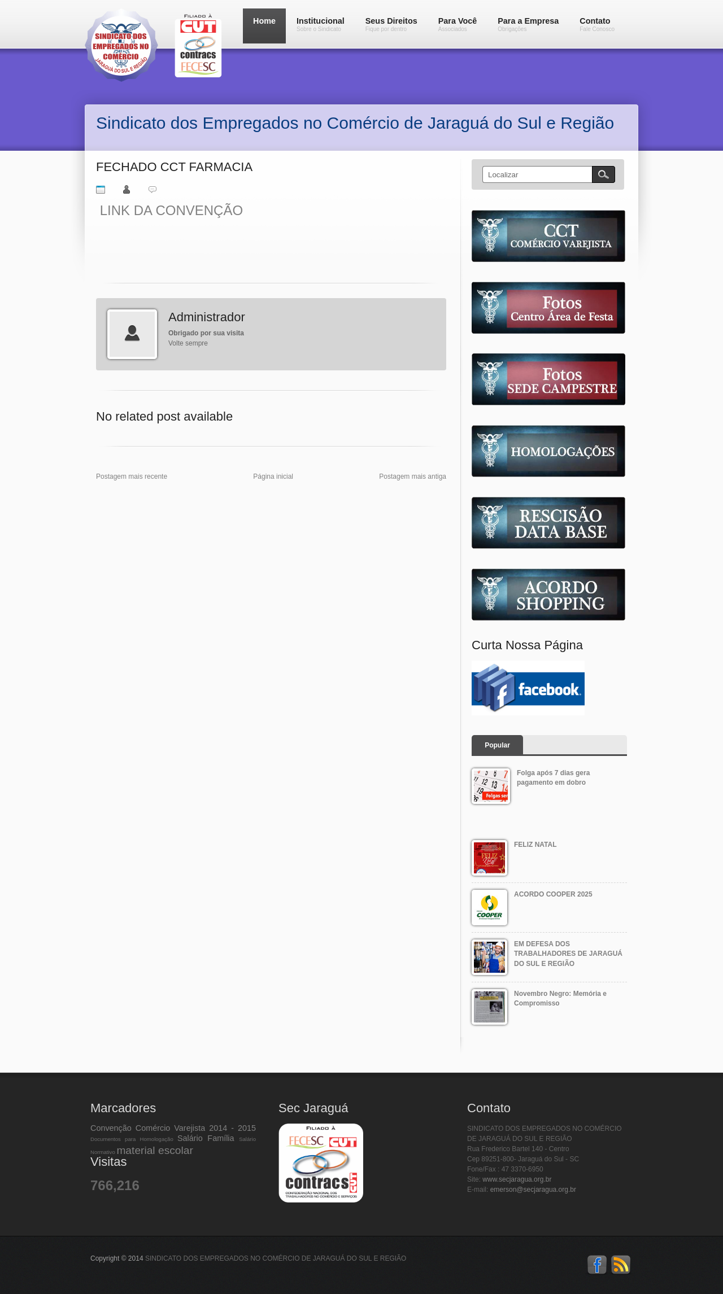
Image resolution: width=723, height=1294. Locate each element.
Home (264, 20)
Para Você (457, 24)
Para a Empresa (528, 24)
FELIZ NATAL (535, 845)
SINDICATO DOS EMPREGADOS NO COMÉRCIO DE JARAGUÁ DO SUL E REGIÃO (276, 1258)
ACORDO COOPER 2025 (553, 894)
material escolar (154, 1150)
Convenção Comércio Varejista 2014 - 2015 (173, 1128)
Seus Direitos (391, 24)
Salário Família (205, 1138)
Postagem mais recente (131, 476)
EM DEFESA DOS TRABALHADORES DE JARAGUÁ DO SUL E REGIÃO (568, 954)
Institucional (321, 24)
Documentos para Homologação (131, 1139)
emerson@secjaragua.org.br (533, 1190)
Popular (497, 745)
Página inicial (273, 476)
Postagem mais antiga (412, 476)
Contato (597, 24)
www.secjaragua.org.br (516, 1179)
